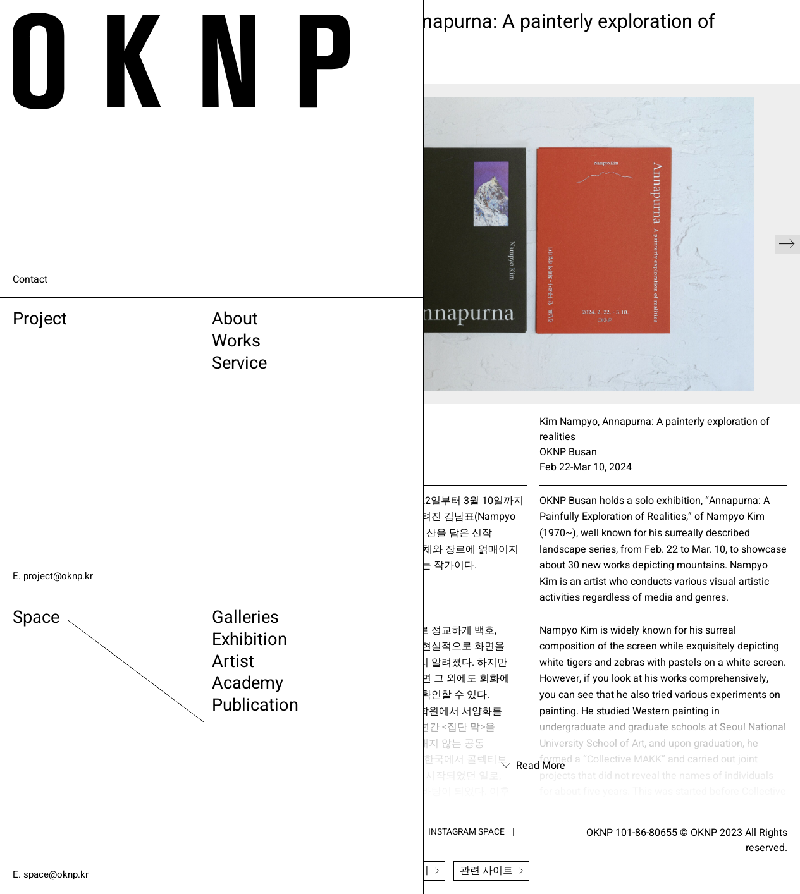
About (160, 322)
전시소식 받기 (400, 871)
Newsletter (311, 871)
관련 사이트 (491, 871)
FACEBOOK (304, 845)
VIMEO (362, 845)
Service (166, 373)
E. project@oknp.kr (54, 576)
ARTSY (295, 831)
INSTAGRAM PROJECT (380, 831)
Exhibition (177, 646)
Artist (158, 671)
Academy (175, 697)
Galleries (172, 621)
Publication (184, 722)
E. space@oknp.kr (52, 874)
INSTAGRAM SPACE (493, 831)
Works (161, 348)
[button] (787, 244)
